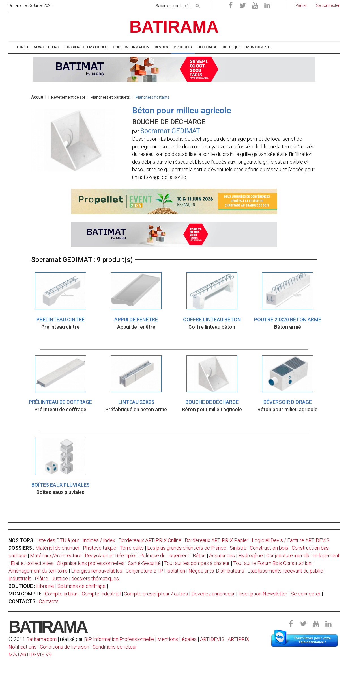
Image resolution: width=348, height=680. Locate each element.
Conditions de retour (115, 647)
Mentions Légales (177, 639)
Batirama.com (41, 639)
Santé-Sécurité (144, 563)
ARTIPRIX (238, 639)
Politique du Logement (164, 555)
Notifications (23, 647)
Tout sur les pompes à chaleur (197, 563)
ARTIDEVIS (212, 639)
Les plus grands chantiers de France (186, 548)
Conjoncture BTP (144, 571)
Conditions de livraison (64, 647)
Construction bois (269, 548)
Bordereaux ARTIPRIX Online (150, 540)
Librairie (45, 586)
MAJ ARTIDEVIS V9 (29, 654)
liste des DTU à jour (57, 540)
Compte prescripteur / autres (156, 594)
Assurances (222, 555)
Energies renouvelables (96, 571)
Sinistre (238, 548)
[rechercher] (197, 5)
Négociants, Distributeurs (216, 571)
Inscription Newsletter (262, 594)
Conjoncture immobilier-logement (303, 555)
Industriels (19, 578)
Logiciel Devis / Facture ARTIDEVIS (291, 540)
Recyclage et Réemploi (110, 555)
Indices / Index (99, 540)
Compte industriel (101, 594)
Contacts (49, 601)
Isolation (175, 571)
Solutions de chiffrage (81, 586)
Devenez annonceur (213, 594)
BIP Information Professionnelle (119, 639)
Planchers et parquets (110, 97)
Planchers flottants (152, 97)
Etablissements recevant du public (285, 571)
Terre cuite (132, 548)
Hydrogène (250, 555)
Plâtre (41, 578)
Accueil (38, 97)
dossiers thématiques (95, 578)
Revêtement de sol (68, 97)
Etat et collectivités (32, 563)
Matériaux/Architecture (55, 555)
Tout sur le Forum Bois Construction (272, 563)
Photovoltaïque (99, 548)
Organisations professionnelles (90, 563)
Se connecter (306, 594)
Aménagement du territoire (38, 571)
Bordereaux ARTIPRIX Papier (216, 540)
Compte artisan (61, 594)
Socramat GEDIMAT (170, 131)
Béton (199, 555)
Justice (59, 578)
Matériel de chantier (57, 548)
